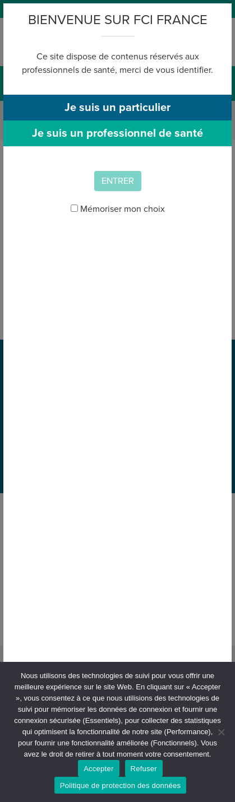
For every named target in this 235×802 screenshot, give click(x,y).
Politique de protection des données (120, 785)
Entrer (118, 181)
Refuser (144, 768)
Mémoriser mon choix (118, 209)
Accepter (98, 768)
